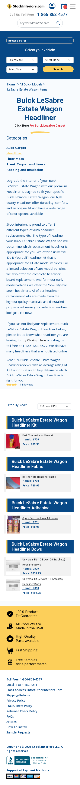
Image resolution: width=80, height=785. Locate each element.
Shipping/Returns (18, 695)
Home (11, 84)
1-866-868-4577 (52, 14)
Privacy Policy (15, 700)
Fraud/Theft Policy (19, 706)
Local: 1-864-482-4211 (21, 685)
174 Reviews (25, 384)
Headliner (14, 153)
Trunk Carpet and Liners (25, 164)
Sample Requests (18, 732)
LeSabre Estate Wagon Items (27, 89)
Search (58, 69)
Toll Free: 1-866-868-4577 (24, 679)
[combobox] (40, 40)
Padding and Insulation (24, 170)
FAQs (10, 716)
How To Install (16, 727)
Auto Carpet (16, 147)
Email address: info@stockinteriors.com (34, 690)
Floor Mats (15, 158)
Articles (11, 722)
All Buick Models (31, 84)
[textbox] (40, 41)
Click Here (22, 125)
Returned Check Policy (21, 711)
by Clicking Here (34, 340)
